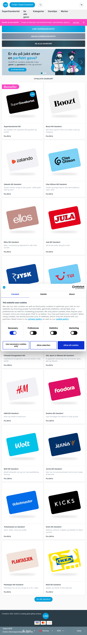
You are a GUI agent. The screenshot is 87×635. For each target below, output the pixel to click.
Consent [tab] (15, 294)
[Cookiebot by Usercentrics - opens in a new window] (73, 287)
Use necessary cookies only (16, 345)
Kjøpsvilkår (7, 629)
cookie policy (62, 319)
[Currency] (60, 631)
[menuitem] (10, 11)
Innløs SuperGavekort (22, 4)
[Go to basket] (81, 5)
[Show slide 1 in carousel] (41, 73)
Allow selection (43, 345)
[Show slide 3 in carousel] (45, 73)
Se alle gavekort (44, 599)
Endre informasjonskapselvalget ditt (18, 632)
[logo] (5, 4)
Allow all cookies (71, 345)
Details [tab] (43, 294)
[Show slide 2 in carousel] (43, 73)
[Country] (46, 631)
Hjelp (79, 631)
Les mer (76, 22)
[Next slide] (81, 62)
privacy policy (35, 319)
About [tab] (72, 294)
